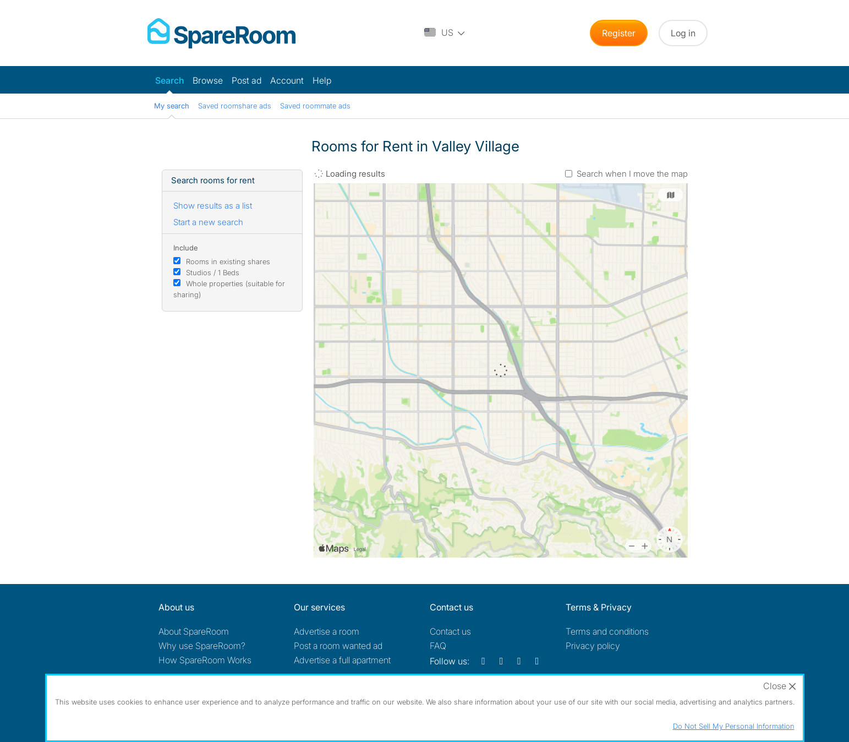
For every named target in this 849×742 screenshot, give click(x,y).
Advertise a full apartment (342, 659)
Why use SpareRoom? (201, 645)
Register (619, 33)
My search (171, 105)
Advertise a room (326, 631)
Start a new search (208, 222)
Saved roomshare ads (234, 105)
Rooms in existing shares (228, 261)
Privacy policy (593, 645)
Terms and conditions (607, 631)
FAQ (438, 645)
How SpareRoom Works (204, 659)
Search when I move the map (632, 174)
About (193, 631)
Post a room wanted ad (338, 645)
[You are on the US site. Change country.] (445, 33)
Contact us (450, 631)
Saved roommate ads (315, 105)
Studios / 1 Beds (212, 272)
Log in (683, 33)
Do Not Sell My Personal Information (734, 726)
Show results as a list (212, 205)
